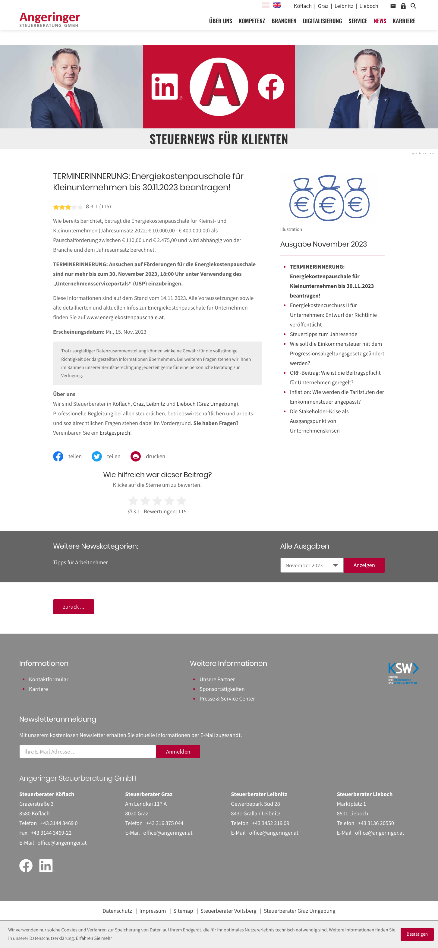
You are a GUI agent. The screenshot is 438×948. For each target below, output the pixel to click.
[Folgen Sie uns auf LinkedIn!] (166, 87)
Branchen (284, 28)
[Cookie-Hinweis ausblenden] (417, 934)
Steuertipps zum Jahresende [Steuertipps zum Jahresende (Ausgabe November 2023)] (324, 334)
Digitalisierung (322, 28)
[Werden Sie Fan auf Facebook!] (271, 87)
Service (357, 28)
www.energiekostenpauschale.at (125, 317)
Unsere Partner (217, 679)
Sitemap (183, 911)
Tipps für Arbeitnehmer (80, 562)
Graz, (139, 404)
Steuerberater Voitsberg (228, 911)
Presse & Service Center (227, 698)
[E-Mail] (87, 751)
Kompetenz (252, 28)
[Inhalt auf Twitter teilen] (111, 456)
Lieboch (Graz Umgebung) (207, 404)
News (380, 28)
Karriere (404, 28)
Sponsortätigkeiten (222, 689)
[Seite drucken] (153, 456)
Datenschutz (117, 911)
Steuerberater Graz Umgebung (300, 911)
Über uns (220, 28)
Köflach (121, 404)
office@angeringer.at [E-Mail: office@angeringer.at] (62, 842)
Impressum (152, 911)
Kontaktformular (48, 679)
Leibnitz (155, 404)
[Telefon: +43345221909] (270, 823)
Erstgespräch (114, 432)
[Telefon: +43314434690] (59, 823)
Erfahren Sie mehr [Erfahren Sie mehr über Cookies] (94, 938)
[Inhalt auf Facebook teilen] (72, 456)
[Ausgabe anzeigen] (364, 565)
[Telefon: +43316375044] (165, 823)
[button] (393, 6)
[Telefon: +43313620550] (376, 823)
